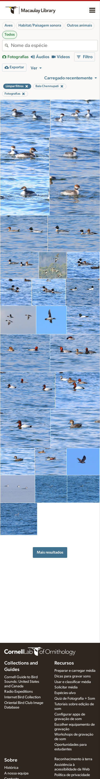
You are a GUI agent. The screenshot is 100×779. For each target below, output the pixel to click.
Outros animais (79, 25)
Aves (9, 25)
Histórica (11, 768)
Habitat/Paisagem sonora (39, 25)
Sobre (10, 760)
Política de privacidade (72, 775)
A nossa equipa (16, 773)
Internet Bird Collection (22, 697)
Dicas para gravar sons (72, 676)
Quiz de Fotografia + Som (74, 698)
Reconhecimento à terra (73, 759)
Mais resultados (50, 552)
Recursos (64, 663)
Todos (10, 34)
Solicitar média (66, 687)
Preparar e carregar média (74, 671)
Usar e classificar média (72, 682)
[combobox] (54, 45)
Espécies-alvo (65, 693)
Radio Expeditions (18, 691)
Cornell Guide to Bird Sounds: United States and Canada (21, 681)
